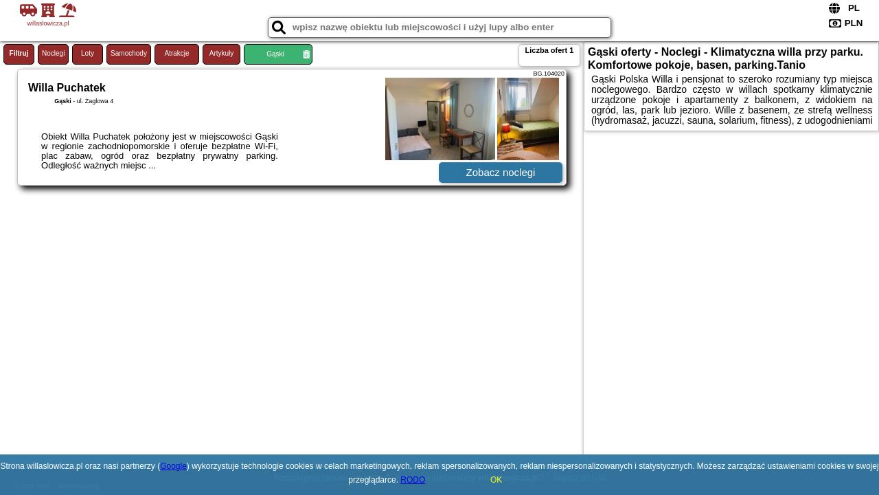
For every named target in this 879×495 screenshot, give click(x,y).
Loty (87, 53)
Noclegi (53, 53)
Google (173, 466)
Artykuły (221, 53)
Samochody (129, 53)
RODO (412, 480)
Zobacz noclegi (501, 172)
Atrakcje (176, 53)
